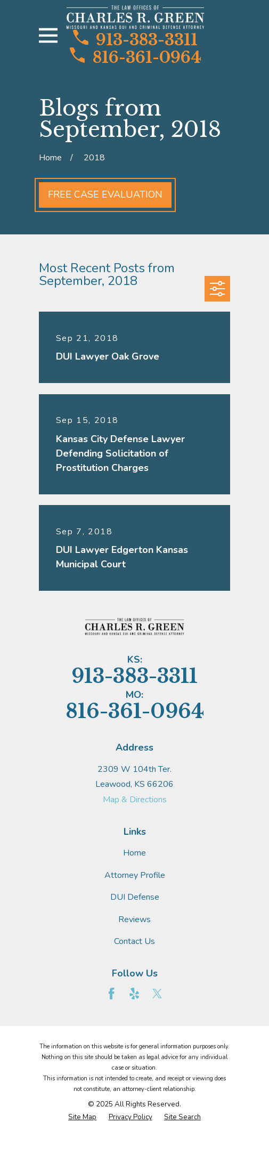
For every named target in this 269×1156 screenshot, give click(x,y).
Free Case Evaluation (105, 194)
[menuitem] (82, 1117)
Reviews (134, 919)
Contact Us (134, 941)
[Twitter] (157, 993)
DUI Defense (134, 897)
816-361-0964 (135, 56)
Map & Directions (135, 799)
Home (134, 853)
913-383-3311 (135, 39)
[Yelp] (134, 993)
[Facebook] (111, 993)
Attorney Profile (134, 875)
